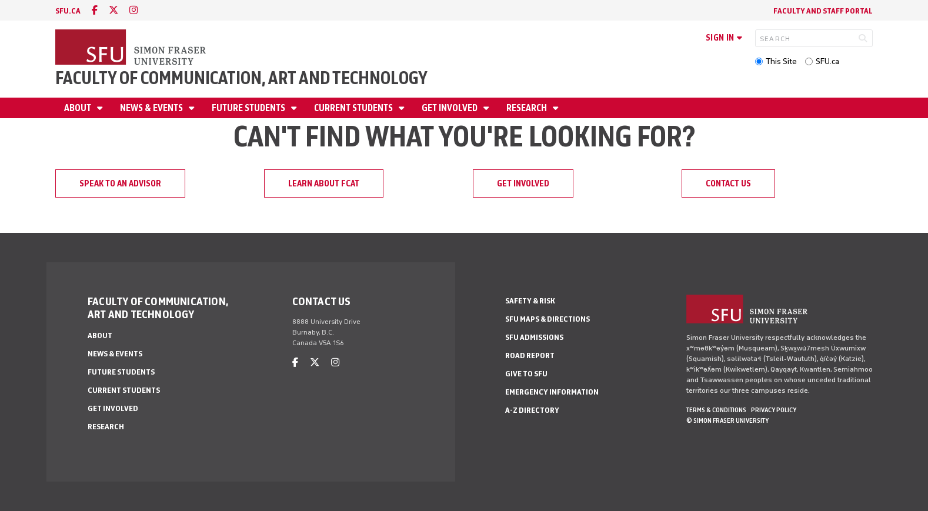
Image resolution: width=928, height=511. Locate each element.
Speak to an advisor (120, 183)
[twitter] (113, 10)
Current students (354, 107)
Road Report (530, 355)
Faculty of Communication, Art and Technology (241, 78)
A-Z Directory (532, 410)
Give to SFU (526, 374)
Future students (249, 107)
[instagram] (133, 10)
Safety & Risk (530, 301)
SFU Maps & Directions (547, 319)
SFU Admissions (534, 337)
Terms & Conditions (716, 410)
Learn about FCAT (323, 183)
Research (527, 107)
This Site (781, 61)
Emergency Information (552, 392)
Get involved (450, 107)
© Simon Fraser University (727, 420)
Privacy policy (773, 410)
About (78, 107)
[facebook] (95, 10)
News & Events (152, 107)
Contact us (728, 183)
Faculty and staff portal (823, 11)
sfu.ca (68, 11)
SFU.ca (827, 61)
